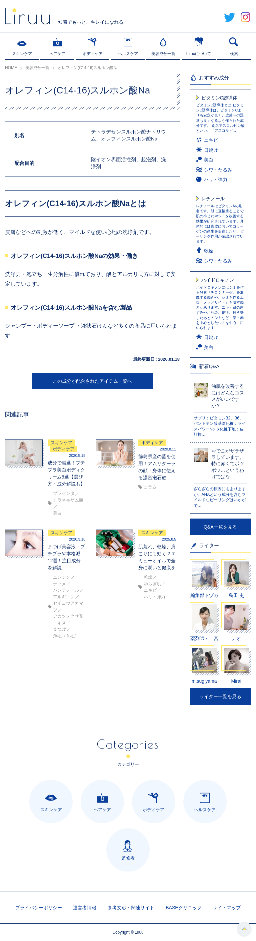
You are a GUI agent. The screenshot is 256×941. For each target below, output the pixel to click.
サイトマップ (227, 907)
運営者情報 (84, 907)
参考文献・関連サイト (131, 907)
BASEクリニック (183, 907)
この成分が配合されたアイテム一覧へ (92, 381)
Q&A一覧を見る (220, 527)
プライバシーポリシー (38, 907)
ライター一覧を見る (220, 696)
